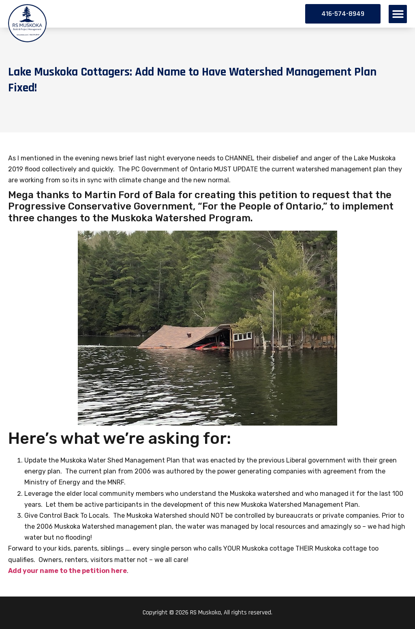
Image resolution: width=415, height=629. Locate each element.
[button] (398, 14)
